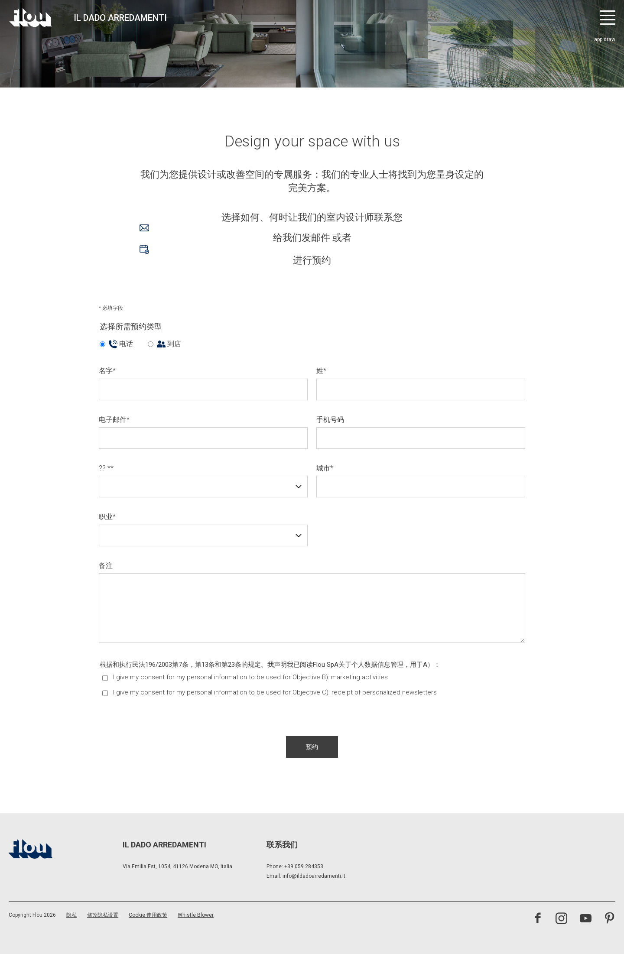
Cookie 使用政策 (148, 915)
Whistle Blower (196, 915)
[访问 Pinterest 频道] (609, 919)
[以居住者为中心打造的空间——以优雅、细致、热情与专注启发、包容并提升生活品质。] (30, 17)
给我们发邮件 (235, 233)
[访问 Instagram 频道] (561, 919)
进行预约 (235, 255)
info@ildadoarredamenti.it (314, 876)
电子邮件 (114, 419)
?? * (106, 468)
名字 (107, 371)
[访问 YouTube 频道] (585, 919)
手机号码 (330, 419)
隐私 (71, 915)
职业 (107, 517)
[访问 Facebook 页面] (537, 919)
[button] (312, 747)
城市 (324, 468)
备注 (106, 565)
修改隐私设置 (102, 915)
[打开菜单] (607, 17)
